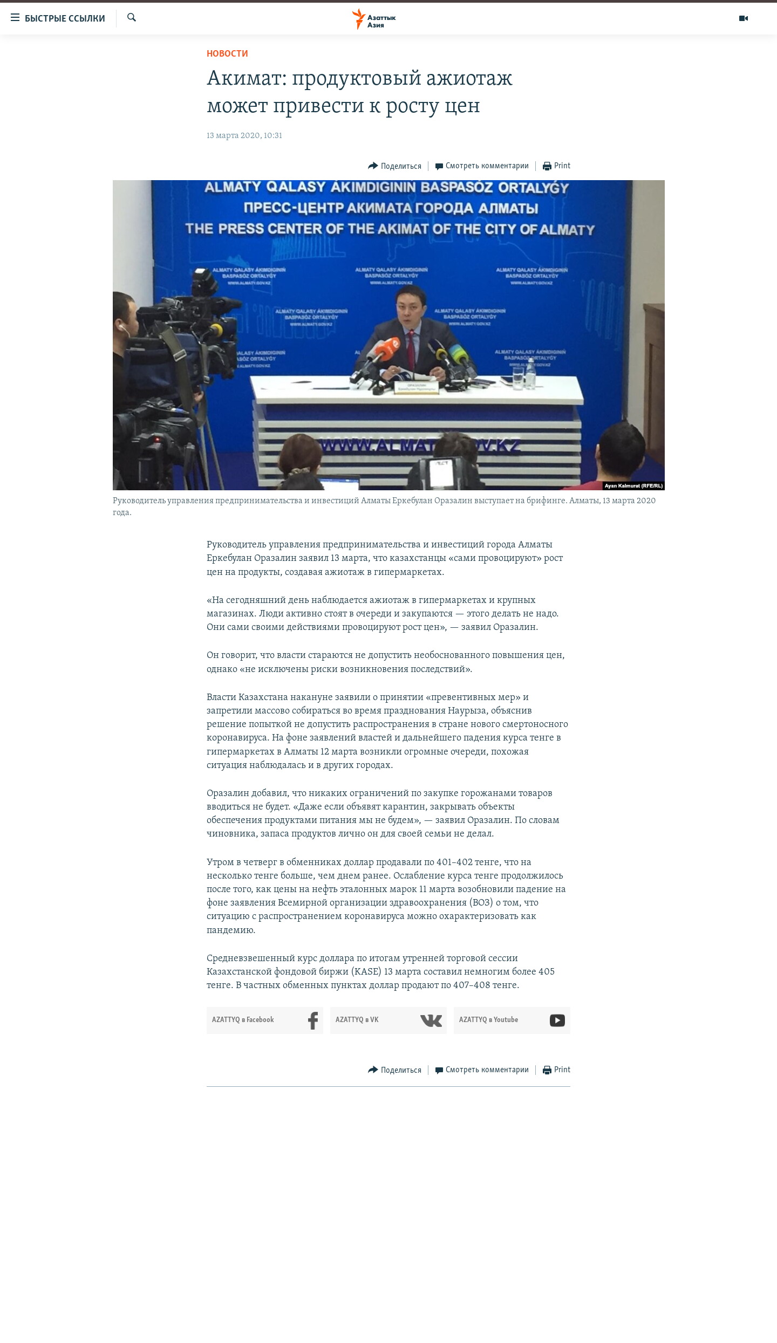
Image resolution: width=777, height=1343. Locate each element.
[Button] (394, 166)
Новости (227, 54)
